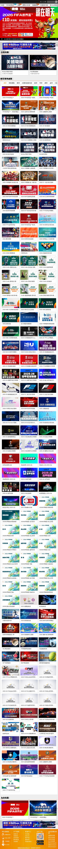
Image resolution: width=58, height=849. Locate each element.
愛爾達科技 (8, 824)
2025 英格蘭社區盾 (26, 502)
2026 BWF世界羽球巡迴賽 (10, 191)
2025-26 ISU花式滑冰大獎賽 (29, 417)
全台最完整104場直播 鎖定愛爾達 (13, 39)
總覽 (5, 78)
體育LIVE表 (26, 5)
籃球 (35, 78)
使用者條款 (16, 827)
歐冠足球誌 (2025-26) (9, 502)
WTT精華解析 (7, 658)
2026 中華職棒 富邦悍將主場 (47, 163)
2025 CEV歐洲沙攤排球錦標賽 (48, 742)
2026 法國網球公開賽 (45, 106)
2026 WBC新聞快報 (45, 304)
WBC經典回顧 (7, 318)
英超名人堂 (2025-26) (45, 460)
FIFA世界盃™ (10, 5)
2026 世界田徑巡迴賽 (27, 234)
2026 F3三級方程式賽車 (46, 389)
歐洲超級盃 (42, 601)
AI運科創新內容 (27, 78)
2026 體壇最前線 (26, 615)
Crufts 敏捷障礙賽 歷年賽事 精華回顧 (32, 290)
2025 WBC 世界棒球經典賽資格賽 (12, 333)
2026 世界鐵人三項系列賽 (46, 234)
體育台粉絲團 (51, 827)
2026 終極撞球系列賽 (45, 248)
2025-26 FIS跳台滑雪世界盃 (47, 700)
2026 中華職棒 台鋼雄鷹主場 (29, 163)
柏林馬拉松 (6, 728)
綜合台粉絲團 (51, 831)
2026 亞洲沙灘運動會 (9, 248)
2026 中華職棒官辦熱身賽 (46, 318)
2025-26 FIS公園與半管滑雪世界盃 (31, 686)
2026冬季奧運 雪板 (8, 587)
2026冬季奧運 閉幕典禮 (9, 516)
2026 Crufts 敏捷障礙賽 (46, 262)
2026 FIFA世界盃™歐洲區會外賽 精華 (32, 219)
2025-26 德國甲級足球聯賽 (10, 375)
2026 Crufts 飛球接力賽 (9, 276)
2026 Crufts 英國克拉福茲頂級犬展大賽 (14, 262)
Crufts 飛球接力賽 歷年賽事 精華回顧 (13, 290)
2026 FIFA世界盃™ (8, 92)
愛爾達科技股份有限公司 (24, 837)
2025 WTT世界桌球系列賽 (47, 714)
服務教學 (27, 829)
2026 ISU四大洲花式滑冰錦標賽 (30, 347)
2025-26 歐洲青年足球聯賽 (29, 446)
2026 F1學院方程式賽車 (10, 403)
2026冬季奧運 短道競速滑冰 (11, 573)
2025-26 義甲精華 (26, 474)
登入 (41, 1)
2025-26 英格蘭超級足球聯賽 (47, 347)
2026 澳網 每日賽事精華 (46, 629)
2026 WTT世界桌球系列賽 (28, 205)
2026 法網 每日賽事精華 (28, 106)
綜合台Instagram (52, 836)
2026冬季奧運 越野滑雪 (28, 545)
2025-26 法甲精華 (44, 474)
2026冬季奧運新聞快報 (46, 587)
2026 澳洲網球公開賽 (27, 629)
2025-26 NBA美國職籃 (9, 121)
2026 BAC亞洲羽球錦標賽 (46, 191)
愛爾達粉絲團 (51, 825)
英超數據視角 (43, 643)
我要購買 (35, 5)
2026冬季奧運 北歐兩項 (46, 559)
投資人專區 (8, 827)
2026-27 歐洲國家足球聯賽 (47, 361)
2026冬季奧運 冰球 (44, 530)
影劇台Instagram (52, 834)
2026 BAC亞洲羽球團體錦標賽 (11, 347)
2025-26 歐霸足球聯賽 (9, 446)
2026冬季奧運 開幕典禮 (46, 502)
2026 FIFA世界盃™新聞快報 (29, 92)
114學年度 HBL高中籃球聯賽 (47, 728)
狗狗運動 (12, 78)
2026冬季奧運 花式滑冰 (28, 516)
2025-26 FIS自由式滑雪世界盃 (11, 686)
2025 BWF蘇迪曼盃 (26, 771)
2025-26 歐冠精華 (26, 488)
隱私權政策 (16, 829)
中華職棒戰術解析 (26, 643)
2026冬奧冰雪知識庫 (9, 601)
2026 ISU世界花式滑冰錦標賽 (48, 219)
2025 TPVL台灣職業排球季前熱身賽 (13, 672)
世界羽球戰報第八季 (8, 629)
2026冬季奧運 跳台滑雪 (46, 573)
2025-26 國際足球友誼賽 (46, 446)
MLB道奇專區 (43, 149)
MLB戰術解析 (25, 66)
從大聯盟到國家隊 (26, 318)
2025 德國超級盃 (26, 601)
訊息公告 (27, 825)
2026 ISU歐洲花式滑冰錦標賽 (48, 417)
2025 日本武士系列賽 (27, 714)
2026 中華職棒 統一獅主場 (28, 177)
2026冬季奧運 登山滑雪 (46, 516)
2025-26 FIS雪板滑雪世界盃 (47, 672)
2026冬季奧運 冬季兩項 (9, 545)
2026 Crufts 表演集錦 (45, 276)
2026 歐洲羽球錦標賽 (9, 205)
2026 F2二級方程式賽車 (28, 389)
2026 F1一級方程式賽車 (46, 177)
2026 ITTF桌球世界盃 (9, 219)
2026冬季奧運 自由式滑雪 (10, 559)
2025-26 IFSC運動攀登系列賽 (29, 728)
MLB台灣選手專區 (7, 66)
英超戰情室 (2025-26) (9, 474)
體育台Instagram (52, 832)
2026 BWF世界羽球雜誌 (46, 615)
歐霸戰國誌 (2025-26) (45, 488)
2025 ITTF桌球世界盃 (9, 785)
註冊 (45, 1)
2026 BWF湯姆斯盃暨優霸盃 (29, 191)
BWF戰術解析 (44, 66)
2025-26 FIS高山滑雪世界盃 (47, 686)
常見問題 (27, 823)
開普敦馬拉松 (6, 135)
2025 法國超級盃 (44, 403)
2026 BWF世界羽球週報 (28, 403)
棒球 (18, 78)
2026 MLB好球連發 (8, 149)
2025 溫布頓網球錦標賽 (28, 757)
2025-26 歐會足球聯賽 (45, 431)
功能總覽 (15, 831)
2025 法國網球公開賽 (45, 757)
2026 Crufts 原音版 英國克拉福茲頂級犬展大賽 (34, 262)
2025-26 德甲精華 (8, 488)
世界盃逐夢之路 (7, 460)
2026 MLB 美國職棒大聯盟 (28, 135)
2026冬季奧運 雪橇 (26, 559)
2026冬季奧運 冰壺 (44, 545)
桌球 (51, 78)
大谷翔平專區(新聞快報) (10, 163)
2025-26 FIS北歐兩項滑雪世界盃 (12, 700)
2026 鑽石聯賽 (7, 234)
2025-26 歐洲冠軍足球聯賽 (29, 431)
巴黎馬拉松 (24, 248)
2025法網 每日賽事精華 (9, 771)
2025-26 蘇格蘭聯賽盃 (9, 431)
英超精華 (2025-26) (26, 460)
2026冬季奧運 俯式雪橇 (28, 573)
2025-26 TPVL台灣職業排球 (47, 333)
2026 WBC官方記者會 (27, 304)
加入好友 (7, 834)
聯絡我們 (29, 841)
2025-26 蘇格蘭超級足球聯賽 (11, 389)
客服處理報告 (28, 831)
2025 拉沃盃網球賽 (8, 714)
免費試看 (15, 823)
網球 (46, 78)
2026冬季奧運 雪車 (8, 530)
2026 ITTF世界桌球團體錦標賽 (48, 205)
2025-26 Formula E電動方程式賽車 (13, 417)
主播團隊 (7, 831)
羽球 (40, 78)
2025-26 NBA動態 (44, 121)
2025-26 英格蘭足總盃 (9, 361)
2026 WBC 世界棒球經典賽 (10, 304)
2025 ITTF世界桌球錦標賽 (47, 771)
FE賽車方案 (44, 5)
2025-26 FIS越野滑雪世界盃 (29, 700)
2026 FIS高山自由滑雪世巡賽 (29, 672)
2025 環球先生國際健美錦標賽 (11, 742)
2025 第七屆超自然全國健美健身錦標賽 (32, 742)
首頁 (2, 5)
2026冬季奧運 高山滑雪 (28, 530)
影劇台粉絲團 (51, 829)
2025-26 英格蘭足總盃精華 (29, 361)
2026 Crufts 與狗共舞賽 (28, 276)
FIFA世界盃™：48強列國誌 (11, 106)
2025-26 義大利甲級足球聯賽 (47, 375)
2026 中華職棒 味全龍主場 (10, 177)
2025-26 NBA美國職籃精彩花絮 (30, 121)
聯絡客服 (27, 827)
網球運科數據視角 (44, 658)
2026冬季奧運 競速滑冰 (28, 587)
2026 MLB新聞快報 (45, 135)
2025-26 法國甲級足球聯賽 (29, 375)
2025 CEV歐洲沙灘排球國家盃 (11, 757)
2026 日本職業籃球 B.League (29, 333)
